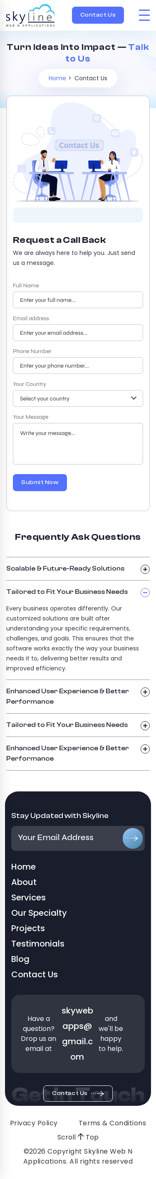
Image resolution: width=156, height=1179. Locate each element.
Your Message (30, 416)
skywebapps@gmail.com (77, 1034)
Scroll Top (78, 1137)
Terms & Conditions (112, 1123)
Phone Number (32, 351)
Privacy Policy (34, 1123)
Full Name (26, 285)
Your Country (29, 384)
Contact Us (98, 15)
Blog (20, 959)
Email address (31, 318)
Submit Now (40, 482)
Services (28, 897)
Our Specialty (39, 913)
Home (57, 78)
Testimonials (37, 943)
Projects (28, 928)
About (24, 882)
